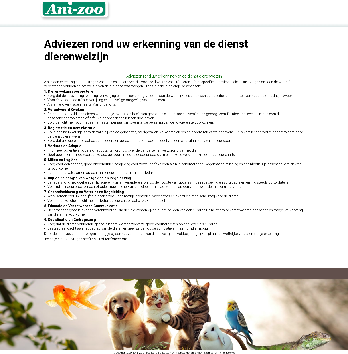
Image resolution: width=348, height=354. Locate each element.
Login (291, 10)
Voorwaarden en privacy (189, 351)
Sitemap (208, 351)
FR (302, 10)
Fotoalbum (275, 10)
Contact (257, 10)
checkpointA (167, 351)
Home (242, 10)
